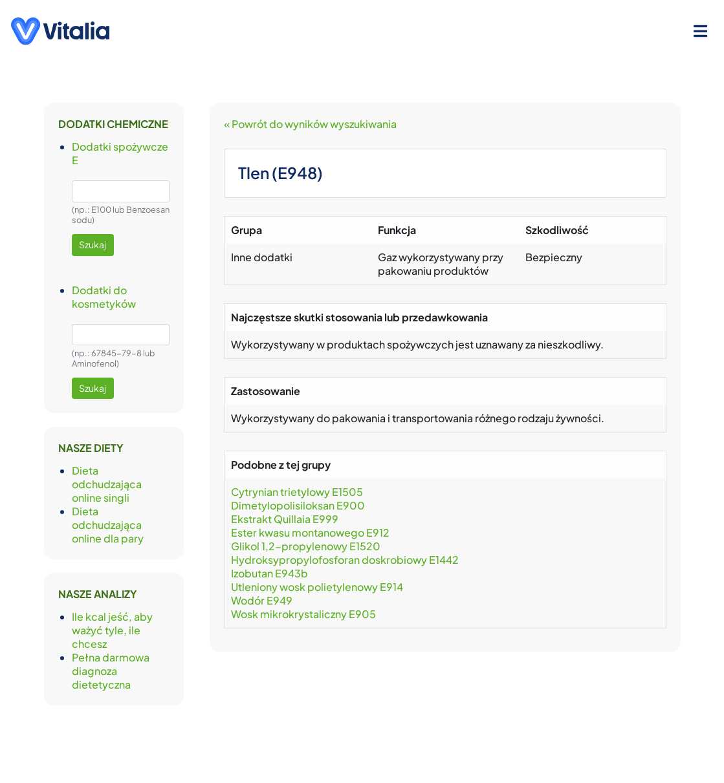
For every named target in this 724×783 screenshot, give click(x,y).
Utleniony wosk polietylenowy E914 (317, 587)
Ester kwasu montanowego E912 (310, 532)
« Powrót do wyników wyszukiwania (310, 124)
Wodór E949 (261, 600)
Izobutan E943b (269, 573)
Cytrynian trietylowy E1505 (297, 492)
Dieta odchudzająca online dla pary (108, 524)
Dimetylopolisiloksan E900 (298, 505)
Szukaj (92, 244)
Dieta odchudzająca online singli (107, 484)
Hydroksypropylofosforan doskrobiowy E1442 (345, 559)
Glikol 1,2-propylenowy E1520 (305, 546)
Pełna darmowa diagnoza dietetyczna (110, 670)
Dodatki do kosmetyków (104, 296)
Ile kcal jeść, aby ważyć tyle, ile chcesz (112, 630)
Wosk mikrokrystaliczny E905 (303, 614)
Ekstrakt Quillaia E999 (284, 519)
